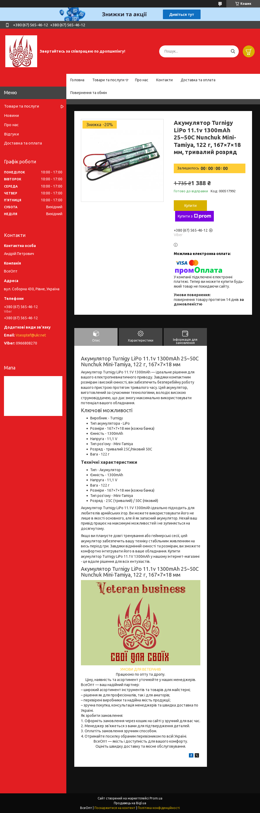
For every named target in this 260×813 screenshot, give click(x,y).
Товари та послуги (108, 80)
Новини (11, 115)
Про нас (141, 80)
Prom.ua (156, 798)
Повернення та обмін (88, 93)
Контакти (164, 80)
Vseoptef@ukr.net (31, 335)
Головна (77, 80)
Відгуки (11, 134)
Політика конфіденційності (159, 808)
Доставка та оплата (198, 80)
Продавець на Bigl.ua (130, 803)
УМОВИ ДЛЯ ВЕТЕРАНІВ (140, 669)
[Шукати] (233, 51)
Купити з (194, 216)
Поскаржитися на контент (114, 808)
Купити (190, 205)
